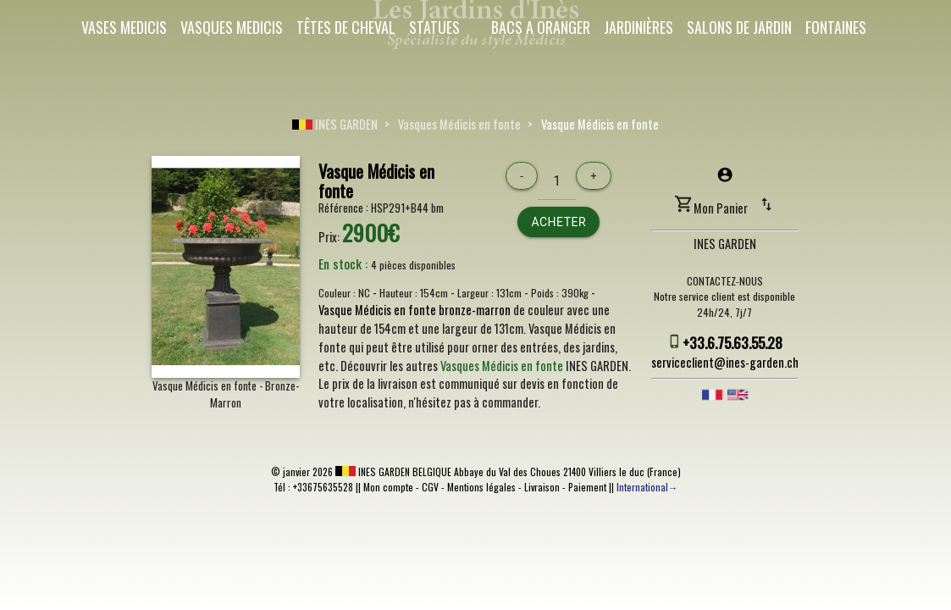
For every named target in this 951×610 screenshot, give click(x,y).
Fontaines (835, 27)
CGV (430, 487)
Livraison (542, 487)
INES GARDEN (335, 124)
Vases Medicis (124, 27)
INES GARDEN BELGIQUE (393, 471)
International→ (647, 487)
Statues (434, 27)
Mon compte (388, 487)
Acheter (558, 222)
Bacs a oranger (540, 27)
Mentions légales (481, 487)
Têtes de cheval (345, 27)
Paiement (587, 487)
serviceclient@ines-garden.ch (725, 362)
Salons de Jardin (739, 27)
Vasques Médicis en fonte (459, 124)
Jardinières (638, 27)
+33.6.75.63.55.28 (732, 342)
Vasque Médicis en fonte (600, 124)
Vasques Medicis (231, 27)
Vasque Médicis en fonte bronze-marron (414, 310)
